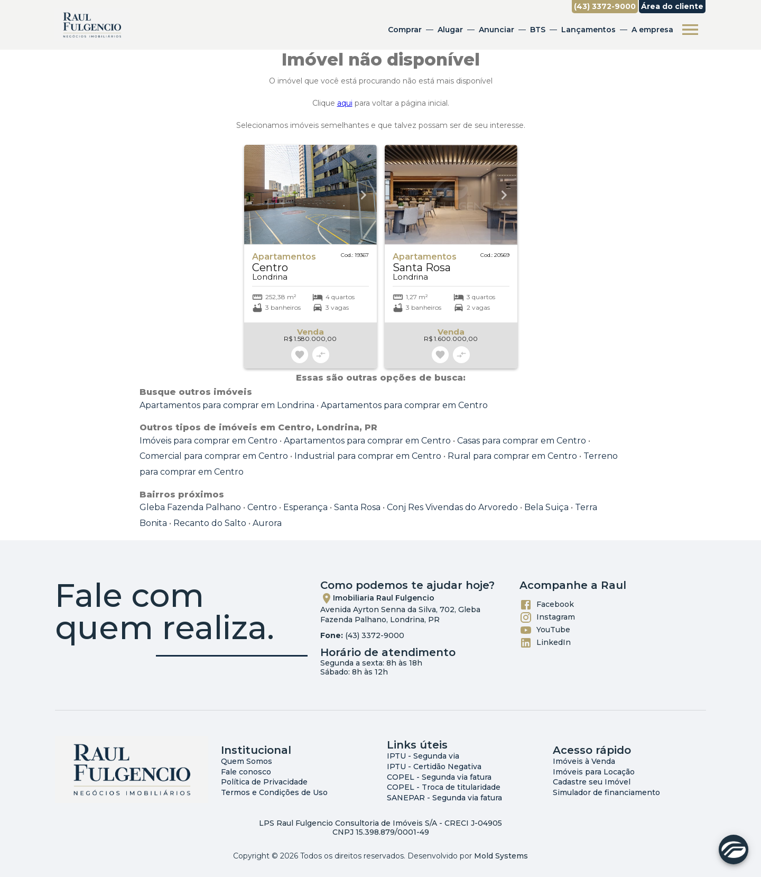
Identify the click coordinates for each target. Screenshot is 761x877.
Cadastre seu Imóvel (591, 782)
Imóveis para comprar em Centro (208, 441)
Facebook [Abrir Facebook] (546, 604)
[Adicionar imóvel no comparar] (320, 354)
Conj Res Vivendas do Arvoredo (452, 507)
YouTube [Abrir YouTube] (544, 630)
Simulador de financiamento (606, 792)
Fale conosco (246, 772)
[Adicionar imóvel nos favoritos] (299, 354)
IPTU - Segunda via (423, 756)
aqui (344, 103)
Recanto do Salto (209, 523)
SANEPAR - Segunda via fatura (444, 797)
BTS (536, 29)
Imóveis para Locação (594, 772)
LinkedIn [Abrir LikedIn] (545, 642)
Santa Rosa (357, 507)
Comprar (404, 29)
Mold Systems (501, 856)
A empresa (651, 29)
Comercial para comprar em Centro (214, 456)
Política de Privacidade (264, 782)
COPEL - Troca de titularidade (443, 787)
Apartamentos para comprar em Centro (404, 405)
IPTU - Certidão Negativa (434, 766)
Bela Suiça (546, 507)
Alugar (449, 29)
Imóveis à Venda (584, 761)
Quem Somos (246, 761)
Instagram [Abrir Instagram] (547, 617)
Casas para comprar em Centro (521, 441)
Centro (262, 507)
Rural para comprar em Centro (512, 456)
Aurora (267, 523)
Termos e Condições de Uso (274, 792)
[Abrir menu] (689, 30)
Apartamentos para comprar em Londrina (227, 405)
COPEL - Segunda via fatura (439, 777)
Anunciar (495, 29)
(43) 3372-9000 (374, 635)
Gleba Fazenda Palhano (190, 507)
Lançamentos (587, 29)
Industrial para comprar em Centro (367, 456)
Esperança (305, 507)
